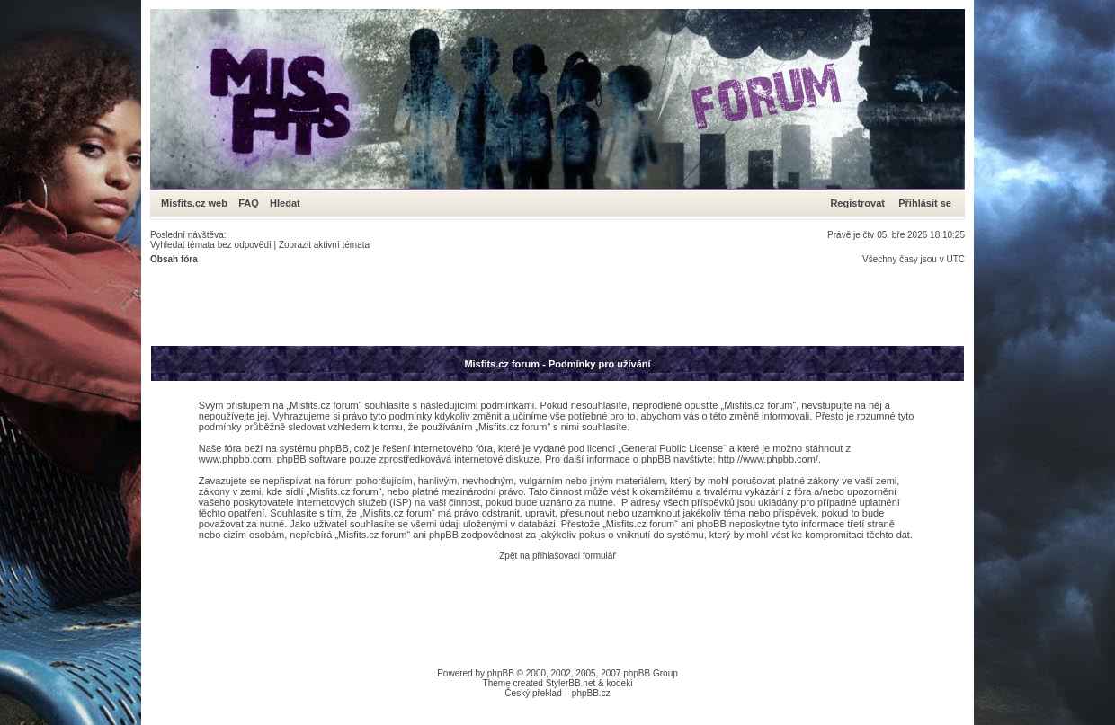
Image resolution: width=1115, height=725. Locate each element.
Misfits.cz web (198, 203)
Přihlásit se (924, 203)
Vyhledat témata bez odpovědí (211, 245)
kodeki (619, 683)
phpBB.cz (591, 693)
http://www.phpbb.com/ (768, 459)
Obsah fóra (174, 259)
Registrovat (857, 203)
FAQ (248, 203)
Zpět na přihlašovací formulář (557, 556)
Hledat (285, 203)
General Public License (672, 448)
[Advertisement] (477, 304)
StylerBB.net (571, 683)
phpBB (500, 673)
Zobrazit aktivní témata (324, 245)
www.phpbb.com (235, 459)
